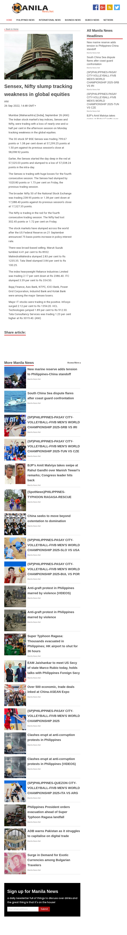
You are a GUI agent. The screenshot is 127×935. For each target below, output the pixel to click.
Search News (92, 20)
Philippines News (25, 20)
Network (108, 20)
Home (9, 20)
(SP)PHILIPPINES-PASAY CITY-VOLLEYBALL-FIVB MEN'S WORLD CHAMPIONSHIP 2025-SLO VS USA (53, 545)
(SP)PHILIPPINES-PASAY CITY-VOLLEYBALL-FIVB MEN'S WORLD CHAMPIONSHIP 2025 (53, 716)
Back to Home (11, 29)
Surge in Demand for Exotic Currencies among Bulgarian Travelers (48, 860)
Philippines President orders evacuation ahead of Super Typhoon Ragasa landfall (48, 812)
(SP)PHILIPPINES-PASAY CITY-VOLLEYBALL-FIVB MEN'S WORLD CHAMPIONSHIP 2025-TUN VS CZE (53, 446)
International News (50, 20)
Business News (73, 20)
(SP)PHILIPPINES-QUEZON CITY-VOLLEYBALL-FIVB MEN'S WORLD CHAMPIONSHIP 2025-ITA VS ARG (53, 788)
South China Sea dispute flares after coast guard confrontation (101, 61)
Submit (44, 909)
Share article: (15, 332)
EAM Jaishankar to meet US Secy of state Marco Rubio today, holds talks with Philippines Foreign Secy (53, 668)
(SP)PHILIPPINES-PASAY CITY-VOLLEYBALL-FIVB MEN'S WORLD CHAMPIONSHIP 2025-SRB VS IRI (53, 422)
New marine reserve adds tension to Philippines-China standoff (102, 46)
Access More (73, 363)
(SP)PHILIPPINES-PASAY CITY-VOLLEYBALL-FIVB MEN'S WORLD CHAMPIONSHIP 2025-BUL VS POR (53, 569)
